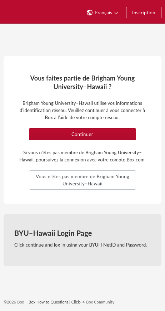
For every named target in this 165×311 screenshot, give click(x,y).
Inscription (143, 12)
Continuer (82, 134)
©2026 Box (14, 302)
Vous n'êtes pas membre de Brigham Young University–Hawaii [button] (82, 180)
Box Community (100, 302)
